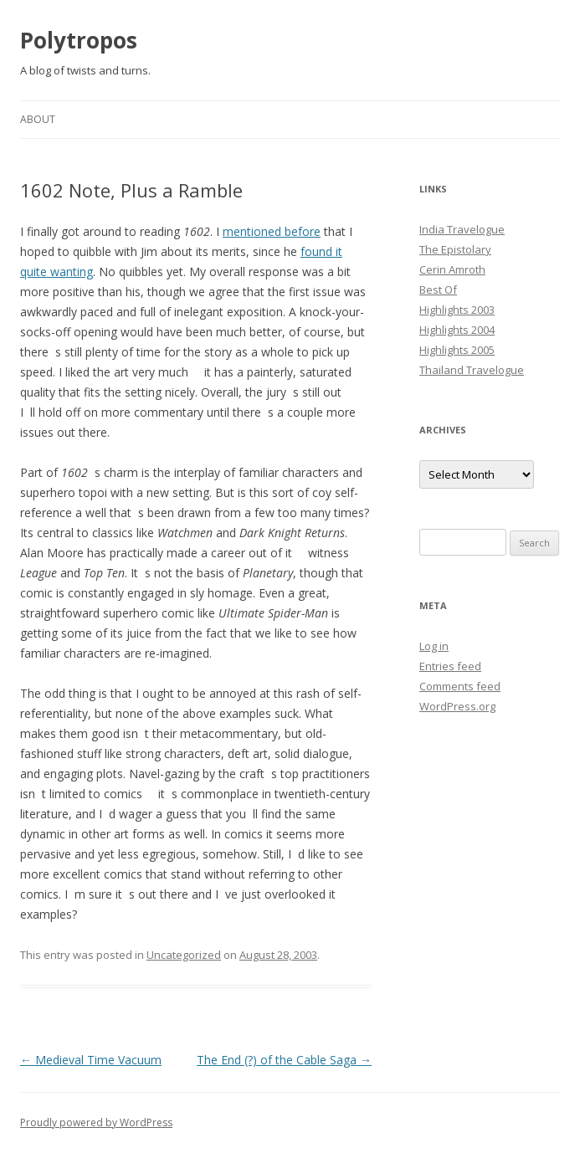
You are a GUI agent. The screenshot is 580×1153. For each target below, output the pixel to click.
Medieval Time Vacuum (91, 1060)
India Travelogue (462, 229)
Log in (434, 645)
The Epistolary (455, 249)
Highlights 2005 (457, 349)
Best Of (438, 289)
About (37, 119)
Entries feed (450, 666)
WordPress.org (457, 706)
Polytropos (78, 40)
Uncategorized (183, 954)
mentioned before (272, 231)
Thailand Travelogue (471, 369)
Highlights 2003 (457, 309)
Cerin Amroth (452, 269)
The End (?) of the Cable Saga (284, 1060)
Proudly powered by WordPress (96, 1122)
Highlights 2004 (457, 329)
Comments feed (459, 686)
